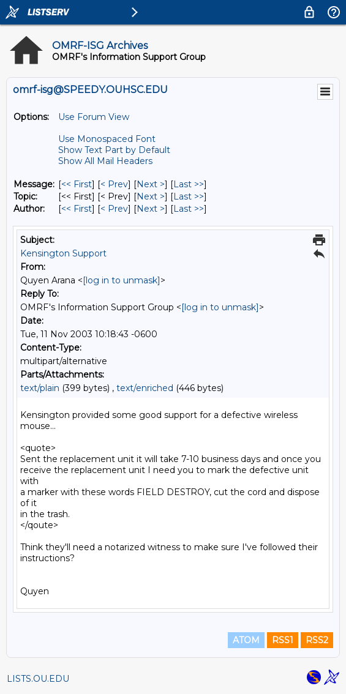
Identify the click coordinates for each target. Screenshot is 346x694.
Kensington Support (63, 253)
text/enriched (144, 388)
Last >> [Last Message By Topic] (188, 196)
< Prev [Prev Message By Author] (114, 208)
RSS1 (282, 640)
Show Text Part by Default (114, 149)
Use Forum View (93, 116)
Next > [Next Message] (151, 184)
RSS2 (317, 640)
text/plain (39, 388)
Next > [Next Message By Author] (151, 208)
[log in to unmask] (121, 280)
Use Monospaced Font (107, 138)
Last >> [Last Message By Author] (188, 208)
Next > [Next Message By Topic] (151, 196)
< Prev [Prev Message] (114, 184)
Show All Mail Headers (105, 160)
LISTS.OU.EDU (38, 678)
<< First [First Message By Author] (76, 208)
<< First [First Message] (76, 184)
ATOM (246, 640)
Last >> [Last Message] (188, 184)
